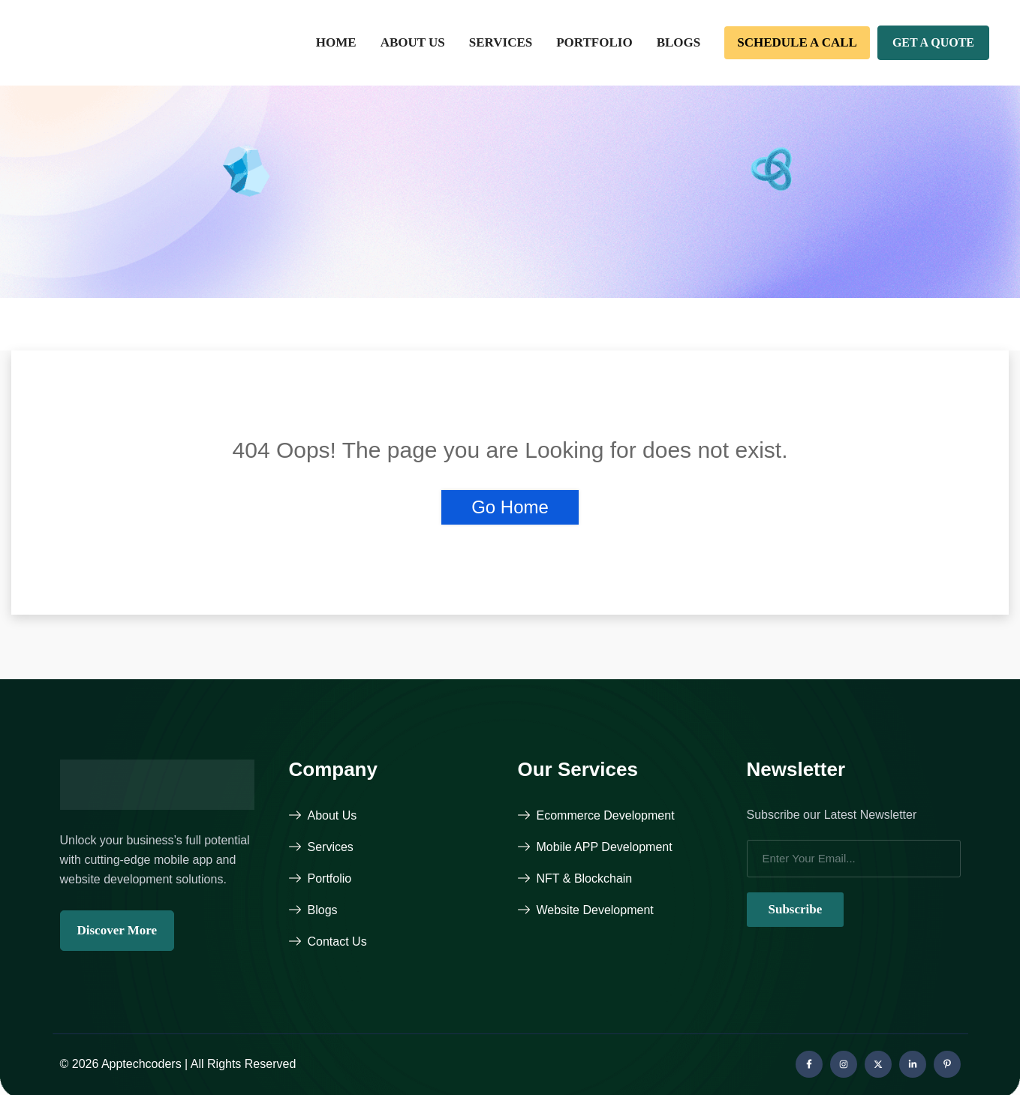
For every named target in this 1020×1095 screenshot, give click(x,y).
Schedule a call (797, 42)
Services (500, 42)
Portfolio (594, 42)
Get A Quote (933, 42)
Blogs (679, 42)
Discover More (117, 930)
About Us (413, 42)
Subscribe (796, 909)
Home (336, 42)
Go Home (510, 507)
